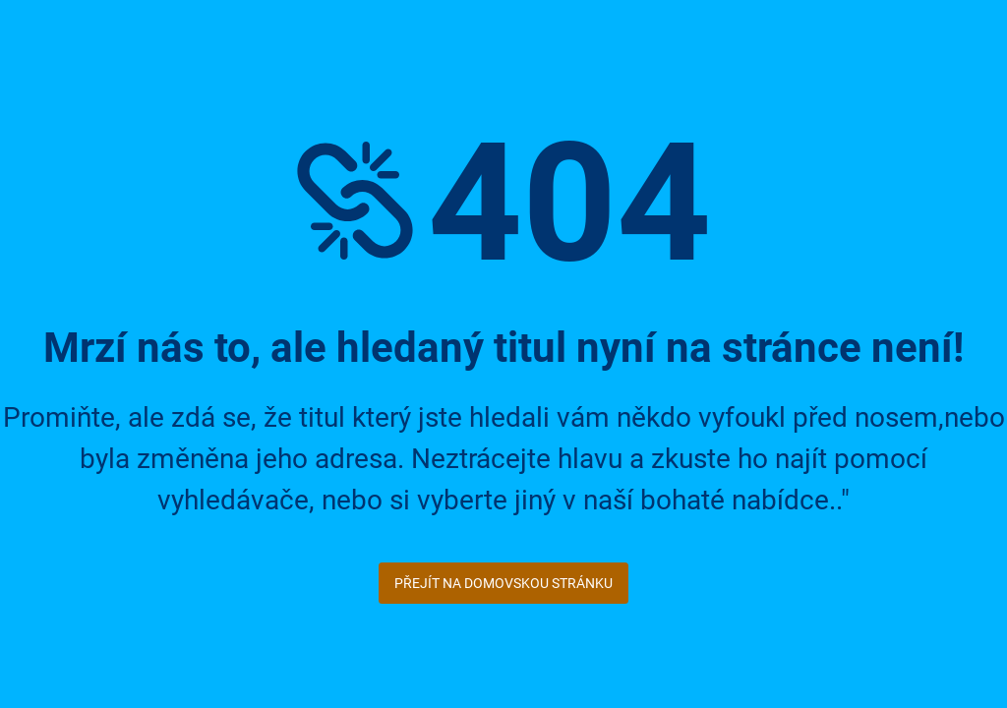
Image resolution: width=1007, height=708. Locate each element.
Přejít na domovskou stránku (503, 583)
